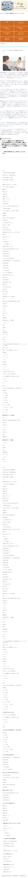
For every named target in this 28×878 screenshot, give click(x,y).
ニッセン (4, 366)
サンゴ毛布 (5, 392)
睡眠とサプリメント (7, 198)
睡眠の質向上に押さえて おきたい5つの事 (11, 232)
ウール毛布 (5, 400)
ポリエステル (5, 334)
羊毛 (4, 325)
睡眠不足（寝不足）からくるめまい (10, 184)
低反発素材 (5, 332)
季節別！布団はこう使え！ (8, 246)
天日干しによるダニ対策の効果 (9, 373)
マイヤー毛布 (5, 402)
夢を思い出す (5, 227)
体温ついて (5, 234)
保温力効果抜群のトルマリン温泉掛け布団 (11, 260)
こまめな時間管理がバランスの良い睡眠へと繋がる (14, 142)
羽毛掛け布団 (5, 265)
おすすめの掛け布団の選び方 (8, 258)
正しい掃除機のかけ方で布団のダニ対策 (11, 376)
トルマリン (5, 322)
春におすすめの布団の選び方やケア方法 (11, 248)
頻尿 (4, 315)
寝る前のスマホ (6, 201)
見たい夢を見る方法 (7, 229)
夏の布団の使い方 (6, 251)
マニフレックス (6, 369)
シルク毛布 (5, 397)
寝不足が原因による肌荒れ (8, 179)
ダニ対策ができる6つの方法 (8, 371)
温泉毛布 (4, 390)
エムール (4, 359)
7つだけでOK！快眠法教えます (9, 187)
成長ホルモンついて (7, 236)
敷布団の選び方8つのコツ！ (8, 275)
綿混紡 (4, 327)
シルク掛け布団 (6, 270)
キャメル (4, 336)
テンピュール (5, 354)
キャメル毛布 (5, 409)
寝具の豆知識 (6, 869)
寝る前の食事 (5, 203)
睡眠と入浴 (5, 191)
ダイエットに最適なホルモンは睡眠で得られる (13, 140)
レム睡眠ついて (6, 241)
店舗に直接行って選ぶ (7, 282)
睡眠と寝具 (5, 194)
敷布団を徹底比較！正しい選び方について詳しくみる (14, 152)
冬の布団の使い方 (6, 256)
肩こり (4, 298)
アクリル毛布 (5, 395)
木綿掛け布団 (5, 263)
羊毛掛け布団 (5, 267)
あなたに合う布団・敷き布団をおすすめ (11, 206)
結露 (4, 385)
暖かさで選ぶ (5, 291)
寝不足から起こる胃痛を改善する (9, 175)
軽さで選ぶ (5, 277)
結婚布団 (4, 213)
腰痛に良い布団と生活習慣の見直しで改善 (11, 301)
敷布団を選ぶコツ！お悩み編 (8, 296)
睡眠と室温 (5, 196)
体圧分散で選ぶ (6, 279)
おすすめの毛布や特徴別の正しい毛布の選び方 (12, 388)
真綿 (4, 339)
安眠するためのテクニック (9, 867)
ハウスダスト (5, 381)
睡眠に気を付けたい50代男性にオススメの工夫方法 (14, 144)
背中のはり (5, 303)
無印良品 (4, 364)
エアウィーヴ (5, 357)
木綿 (4, 329)
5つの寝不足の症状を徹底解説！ (9, 172)
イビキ (4, 308)
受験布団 (4, 215)
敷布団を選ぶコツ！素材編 (8, 320)
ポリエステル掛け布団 (7, 272)
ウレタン (4, 341)
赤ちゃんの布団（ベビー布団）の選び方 (11, 210)
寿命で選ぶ (5, 289)
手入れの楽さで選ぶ (7, 286)
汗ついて (4, 239)
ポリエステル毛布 (6, 404)
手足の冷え (5, 305)
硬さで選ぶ (5, 294)
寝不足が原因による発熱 (8, 177)
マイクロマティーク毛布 (8, 407)
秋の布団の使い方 (6, 253)
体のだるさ (5, 313)
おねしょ (4, 310)
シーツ (4, 383)
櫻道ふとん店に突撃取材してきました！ (11, 350)
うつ (4, 182)
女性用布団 (5, 220)
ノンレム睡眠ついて (7, 244)
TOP (4, 170)
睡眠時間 (4, 317)
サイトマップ (5, 412)
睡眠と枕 (4, 189)
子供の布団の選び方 (7, 208)
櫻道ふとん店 (5, 347)
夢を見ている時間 (6, 225)
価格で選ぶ (5, 284)
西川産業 (4, 352)
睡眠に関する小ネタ (8, 871)
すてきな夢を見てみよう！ (8, 222)
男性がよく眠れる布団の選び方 (9, 217)
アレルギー (5, 378)
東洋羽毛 (4, 362)
